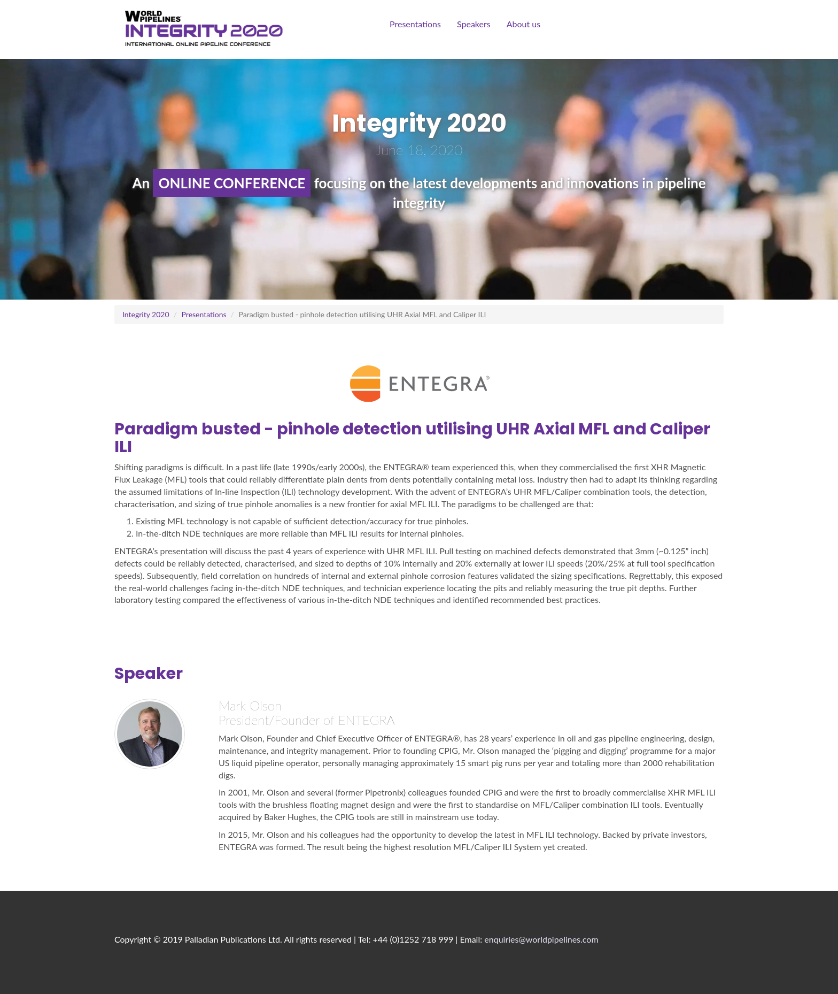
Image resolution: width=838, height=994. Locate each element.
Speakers (474, 24)
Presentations (415, 24)
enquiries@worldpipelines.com (541, 939)
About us (523, 24)
